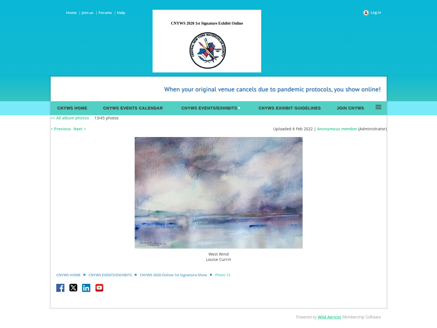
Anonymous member (337, 128)
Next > (79, 128)
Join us (87, 12)
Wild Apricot (329, 317)
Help (121, 12)
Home (71, 12)
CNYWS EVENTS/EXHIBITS (110, 274)
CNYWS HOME (68, 274)
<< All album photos (70, 118)
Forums (105, 12)
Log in (376, 12)
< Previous (61, 128)
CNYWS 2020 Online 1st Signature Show (173, 274)
